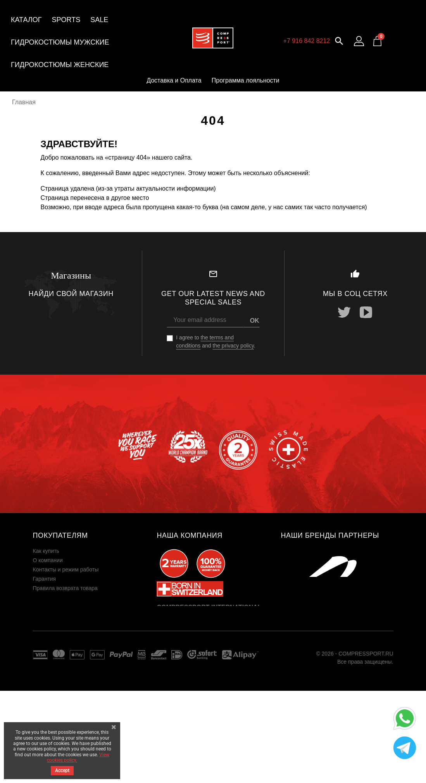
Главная (24, 102)
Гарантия (44, 579)
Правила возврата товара (65, 588)
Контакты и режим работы (66, 569)
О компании (48, 560)
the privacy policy (233, 345)
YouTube (366, 312)
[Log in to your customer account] (359, 41)
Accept (62, 770)
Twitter (344, 312)
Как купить (46, 551)
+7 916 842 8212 (306, 41)
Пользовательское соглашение (72, 607)
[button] (339, 40)
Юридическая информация (67, 597)
